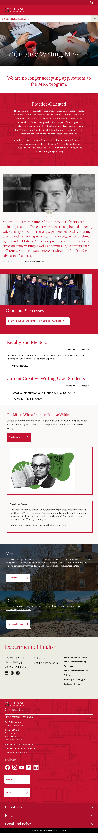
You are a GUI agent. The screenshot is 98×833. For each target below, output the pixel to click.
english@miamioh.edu (47, 662)
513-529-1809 (26, 744)
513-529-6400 (24, 752)
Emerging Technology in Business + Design (74, 681)
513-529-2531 (31, 748)
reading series (52, 562)
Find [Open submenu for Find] (9, 815)
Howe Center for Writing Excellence (75, 663)
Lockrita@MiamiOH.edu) (19, 609)
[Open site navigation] (91, 10)
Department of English (15, 18)
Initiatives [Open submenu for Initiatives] (13, 806)
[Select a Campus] (49, 716)
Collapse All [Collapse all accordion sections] (84, 349)
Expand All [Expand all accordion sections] (70, 349)
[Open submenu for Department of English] (94, 18)
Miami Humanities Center (75, 657)
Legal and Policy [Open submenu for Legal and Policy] (18, 823)
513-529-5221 (41, 657)
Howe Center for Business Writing (76, 672)
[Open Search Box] (91, 2)
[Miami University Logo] (14, 10)
